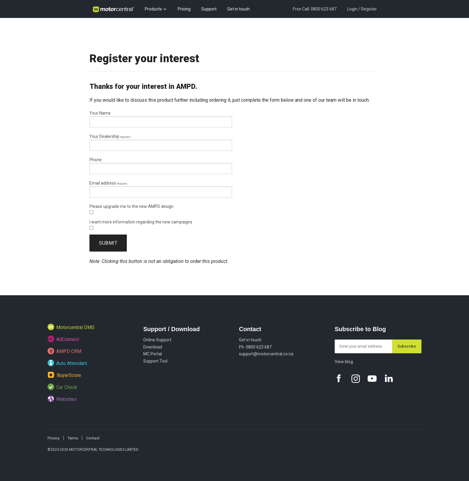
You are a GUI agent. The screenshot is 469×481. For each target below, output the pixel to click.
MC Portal (152, 353)
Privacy (54, 438)
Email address (108, 183)
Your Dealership (109, 136)
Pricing (184, 9)
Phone (95, 159)
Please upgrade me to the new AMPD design (131, 209)
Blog (96, 27)
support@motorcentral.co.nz (266, 353)
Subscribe (407, 346)
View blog (344, 361)
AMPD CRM (64, 351)
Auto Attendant (67, 363)
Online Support (157, 339)
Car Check (62, 386)
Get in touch (238, 9)
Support (209, 9)
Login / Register (362, 9)
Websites (62, 398)
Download (152, 347)
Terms (73, 438)
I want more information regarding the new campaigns (140, 225)
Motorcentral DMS (71, 327)
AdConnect (63, 339)
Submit (108, 243)
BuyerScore (64, 374)
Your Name (100, 113)
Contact (250, 329)
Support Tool (155, 361)
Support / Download (171, 329)
